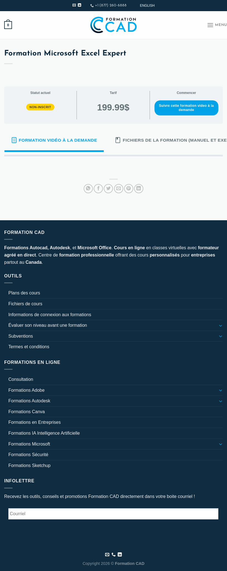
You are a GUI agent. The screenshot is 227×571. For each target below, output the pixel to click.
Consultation (20, 379)
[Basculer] (220, 325)
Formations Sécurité (28, 454)
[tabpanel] (113, 165)
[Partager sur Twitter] (108, 188)
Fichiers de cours (25, 303)
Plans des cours (24, 293)
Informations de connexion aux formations (49, 314)
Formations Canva (26, 411)
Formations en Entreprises (34, 422)
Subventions (20, 336)
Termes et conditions (28, 346)
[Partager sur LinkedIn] (138, 188)
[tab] (54, 140)
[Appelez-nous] (114, 555)
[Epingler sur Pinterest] (128, 188)
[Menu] (217, 25)
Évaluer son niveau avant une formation (47, 325)
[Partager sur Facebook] (98, 188)
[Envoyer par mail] (118, 188)
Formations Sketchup (29, 465)
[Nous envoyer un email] (74, 5)
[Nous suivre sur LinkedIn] (79, 5)
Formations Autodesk (29, 400)
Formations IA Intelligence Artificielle (44, 433)
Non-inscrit (40, 107)
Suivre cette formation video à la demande (186, 108)
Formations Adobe (26, 390)
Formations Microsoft (29, 444)
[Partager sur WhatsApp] (88, 188)
